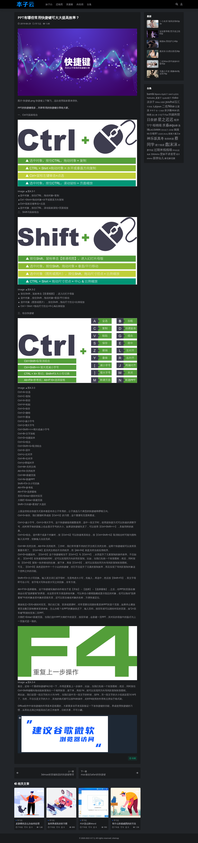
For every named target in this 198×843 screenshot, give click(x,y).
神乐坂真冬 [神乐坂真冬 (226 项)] (155, 138)
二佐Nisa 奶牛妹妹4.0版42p (169, 62)
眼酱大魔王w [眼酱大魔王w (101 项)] (174, 133)
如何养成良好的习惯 (57, 823)
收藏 (132, 758)
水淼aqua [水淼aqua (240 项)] (170, 125)
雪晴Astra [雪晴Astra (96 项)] (155, 154)
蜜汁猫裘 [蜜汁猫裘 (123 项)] (159, 145)
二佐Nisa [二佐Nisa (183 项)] (168, 106)
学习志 (38, 23)
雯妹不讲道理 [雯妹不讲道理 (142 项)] (168, 154)
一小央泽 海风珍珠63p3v (170, 22)
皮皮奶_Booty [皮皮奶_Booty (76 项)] (163, 134)
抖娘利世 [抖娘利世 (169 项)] (174, 114)
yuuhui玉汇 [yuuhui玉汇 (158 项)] (172, 102)
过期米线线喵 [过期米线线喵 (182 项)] (163, 150)
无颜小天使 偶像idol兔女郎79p (170, 72)
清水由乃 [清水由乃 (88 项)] (164, 130)
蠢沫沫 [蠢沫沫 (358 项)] (171, 144)
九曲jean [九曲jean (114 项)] (157, 106)
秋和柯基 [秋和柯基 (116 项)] (169, 138)
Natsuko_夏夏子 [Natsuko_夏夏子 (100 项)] (154, 97)
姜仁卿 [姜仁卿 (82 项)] (154, 115)
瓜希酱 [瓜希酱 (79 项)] (171, 130)
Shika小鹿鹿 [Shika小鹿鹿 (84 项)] (160, 102)
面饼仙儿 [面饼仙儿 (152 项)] (158, 158)
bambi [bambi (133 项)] (150, 94)
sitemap (115, 838)
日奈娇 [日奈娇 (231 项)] (152, 119)
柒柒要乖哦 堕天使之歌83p (170, 32)
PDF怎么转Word (88, 823)
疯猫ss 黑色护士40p (169, 41)
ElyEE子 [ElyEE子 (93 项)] (164, 94)
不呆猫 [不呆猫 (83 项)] (149, 107)
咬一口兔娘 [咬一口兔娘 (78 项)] (160, 110)
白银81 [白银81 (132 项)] (154, 133)
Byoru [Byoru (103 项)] (158, 94)
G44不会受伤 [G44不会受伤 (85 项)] (173, 94)
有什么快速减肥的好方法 (124, 823)
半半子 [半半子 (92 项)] (152, 110)
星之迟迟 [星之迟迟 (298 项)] (165, 119)
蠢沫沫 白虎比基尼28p (170, 51)
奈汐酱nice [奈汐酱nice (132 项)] (170, 110)
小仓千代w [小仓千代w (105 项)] (163, 114)
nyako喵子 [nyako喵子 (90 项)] (166, 98)
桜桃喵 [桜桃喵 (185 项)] (157, 125)
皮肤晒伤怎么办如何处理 (27, 823)
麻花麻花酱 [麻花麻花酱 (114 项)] (169, 158)
